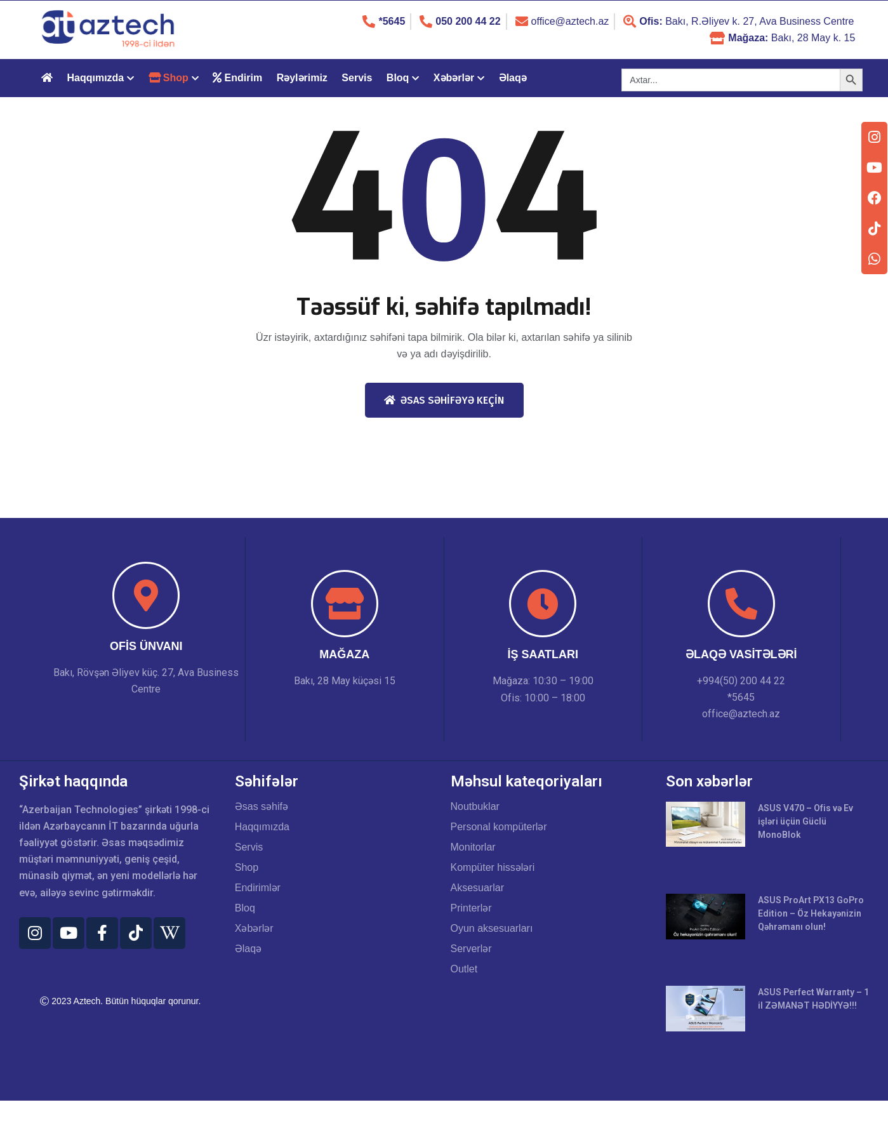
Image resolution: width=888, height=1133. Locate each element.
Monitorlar (473, 847)
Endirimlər (258, 888)
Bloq (398, 77)
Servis (356, 77)
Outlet (464, 969)
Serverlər (471, 949)
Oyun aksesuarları (492, 929)
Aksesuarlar (477, 888)
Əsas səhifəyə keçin (444, 400)
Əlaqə (513, 77)
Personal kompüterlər (499, 827)
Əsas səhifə (261, 807)
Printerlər (471, 908)
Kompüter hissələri (493, 868)
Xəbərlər (454, 77)
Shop (246, 868)
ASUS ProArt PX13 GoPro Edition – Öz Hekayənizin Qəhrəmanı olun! (813, 916)
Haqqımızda (95, 77)
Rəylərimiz (302, 77)
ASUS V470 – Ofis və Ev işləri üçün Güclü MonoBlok (807, 821)
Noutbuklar (475, 807)
